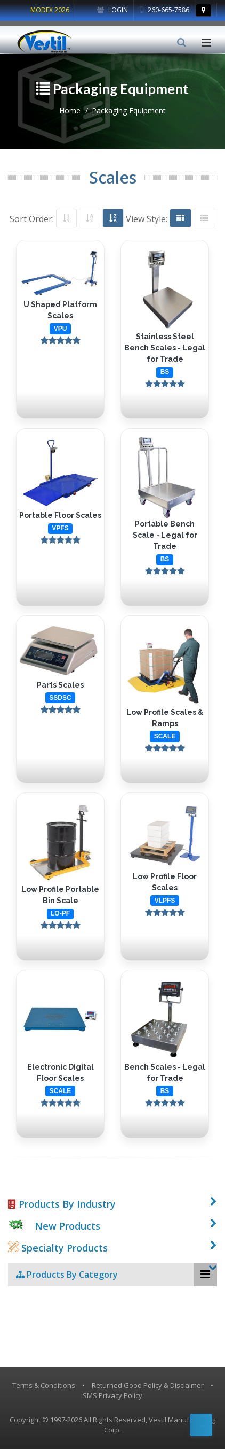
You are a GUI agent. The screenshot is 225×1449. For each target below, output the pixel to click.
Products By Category (67, 1274)
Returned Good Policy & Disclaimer (148, 1385)
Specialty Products (58, 1247)
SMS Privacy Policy (112, 1395)
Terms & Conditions (43, 1385)
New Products (67, 1225)
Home (70, 110)
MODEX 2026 (49, 9)
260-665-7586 (164, 9)
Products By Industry (62, 1204)
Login (112, 9)
